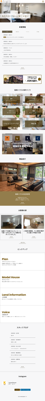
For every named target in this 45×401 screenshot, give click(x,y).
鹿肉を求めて (13, 361)
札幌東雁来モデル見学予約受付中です (11, 63)
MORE (22, 68)
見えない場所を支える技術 (16, 355)
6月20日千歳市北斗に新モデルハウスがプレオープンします (15, 43)
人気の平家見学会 (7, 50)
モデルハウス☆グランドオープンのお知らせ (14, 37)
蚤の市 (12, 335)
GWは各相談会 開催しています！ (10, 56)
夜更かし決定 (13, 342)
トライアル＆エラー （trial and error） (19, 348)
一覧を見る (22, 242)
